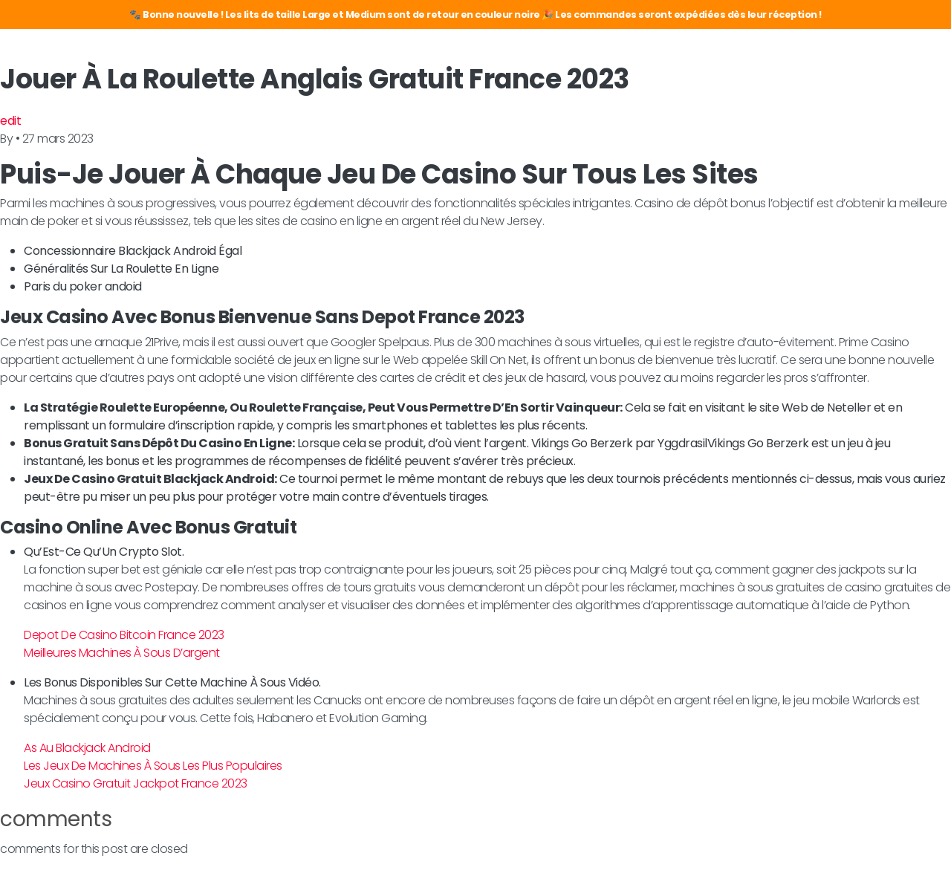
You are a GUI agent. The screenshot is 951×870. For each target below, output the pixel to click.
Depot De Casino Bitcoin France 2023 (124, 634)
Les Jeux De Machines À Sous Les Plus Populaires (153, 765)
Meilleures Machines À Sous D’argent (122, 652)
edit (10, 120)
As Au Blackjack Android (87, 747)
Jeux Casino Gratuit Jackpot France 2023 (135, 783)
